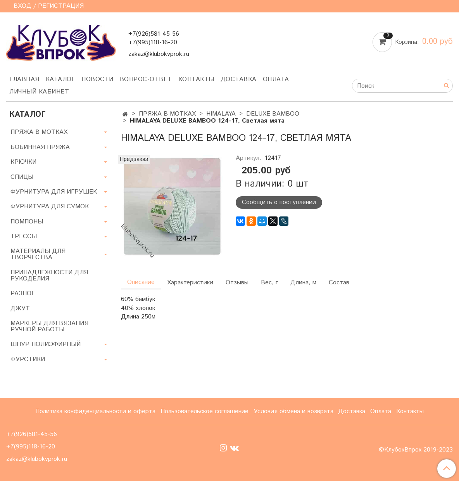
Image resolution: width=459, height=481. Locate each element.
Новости (97, 79)
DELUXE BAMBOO (272, 113)
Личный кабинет (39, 91)
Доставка (239, 79)
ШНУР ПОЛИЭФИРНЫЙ (45, 344)
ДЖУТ (20, 308)
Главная (24, 79)
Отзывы (237, 282)
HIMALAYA (221, 113)
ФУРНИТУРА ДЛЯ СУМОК (49, 206)
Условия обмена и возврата (293, 411)
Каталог (61, 79)
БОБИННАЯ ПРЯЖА (40, 147)
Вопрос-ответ (146, 79)
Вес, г (269, 282)
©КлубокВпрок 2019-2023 (416, 450)
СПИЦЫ (21, 177)
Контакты (196, 79)
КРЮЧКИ (23, 161)
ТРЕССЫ (23, 236)
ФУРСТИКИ (27, 359)
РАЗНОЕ (22, 293)
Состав (339, 282)
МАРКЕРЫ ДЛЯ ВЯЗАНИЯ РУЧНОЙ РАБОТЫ (49, 326)
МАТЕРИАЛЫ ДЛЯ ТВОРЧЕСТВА (38, 254)
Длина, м (303, 282)
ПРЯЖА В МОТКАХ (167, 113)
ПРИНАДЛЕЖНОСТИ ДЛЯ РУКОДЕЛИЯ (49, 275)
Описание (141, 282)
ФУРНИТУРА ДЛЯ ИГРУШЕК (53, 191)
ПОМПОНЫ (26, 221)
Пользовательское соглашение (204, 411)
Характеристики (190, 282)
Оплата (276, 79)
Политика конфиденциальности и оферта (95, 411)
